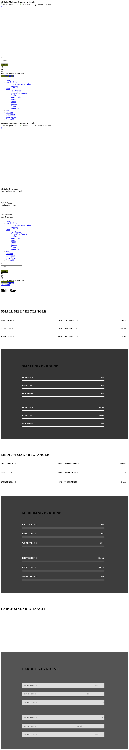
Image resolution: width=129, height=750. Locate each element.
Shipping (14, 86)
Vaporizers (15, 108)
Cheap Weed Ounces (19, 93)
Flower (13, 99)
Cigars (13, 106)
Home (8, 80)
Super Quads (16, 97)
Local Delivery (11, 117)
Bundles (14, 95)
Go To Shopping (7, 76)
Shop (8, 89)
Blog (8, 110)
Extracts (14, 104)
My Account (10, 115)
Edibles (13, 102)
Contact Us (10, 119)
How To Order (11, 82)
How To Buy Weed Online (21, 84)
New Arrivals (16, 91)
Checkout (9, 113)
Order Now (5, 285)
